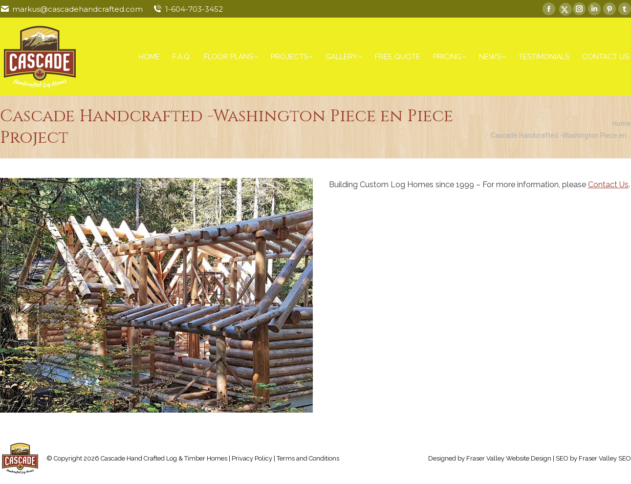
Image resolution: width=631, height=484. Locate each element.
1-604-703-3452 (194, 9)
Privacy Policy (252, 458)
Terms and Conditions (308, 458)
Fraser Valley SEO (605, 458)
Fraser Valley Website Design (508, 458)
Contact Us (608, 184)
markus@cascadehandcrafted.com (77, 9)
